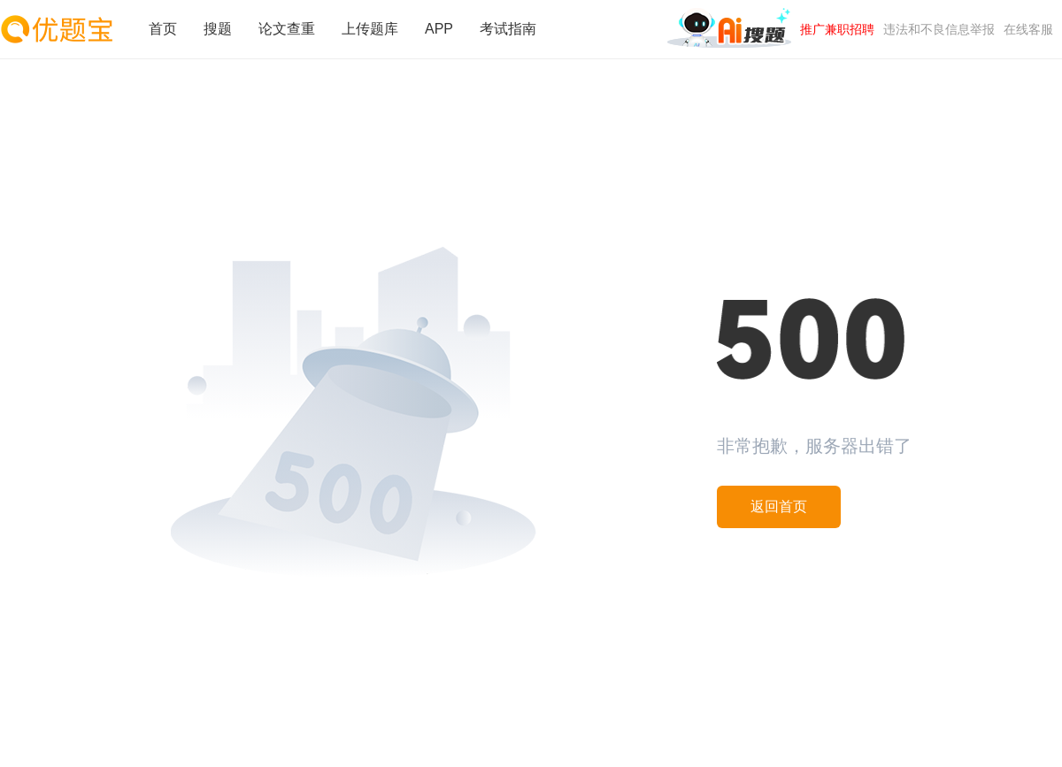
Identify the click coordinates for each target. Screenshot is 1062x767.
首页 (163, 28)
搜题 (218, 28)
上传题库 (370, 28)
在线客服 (1028, 29)
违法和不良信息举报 (939, 29)
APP (439, 28)
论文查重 (286, 28)
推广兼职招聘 (837, 29)
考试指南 (508, 28)
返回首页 (778, 506)
